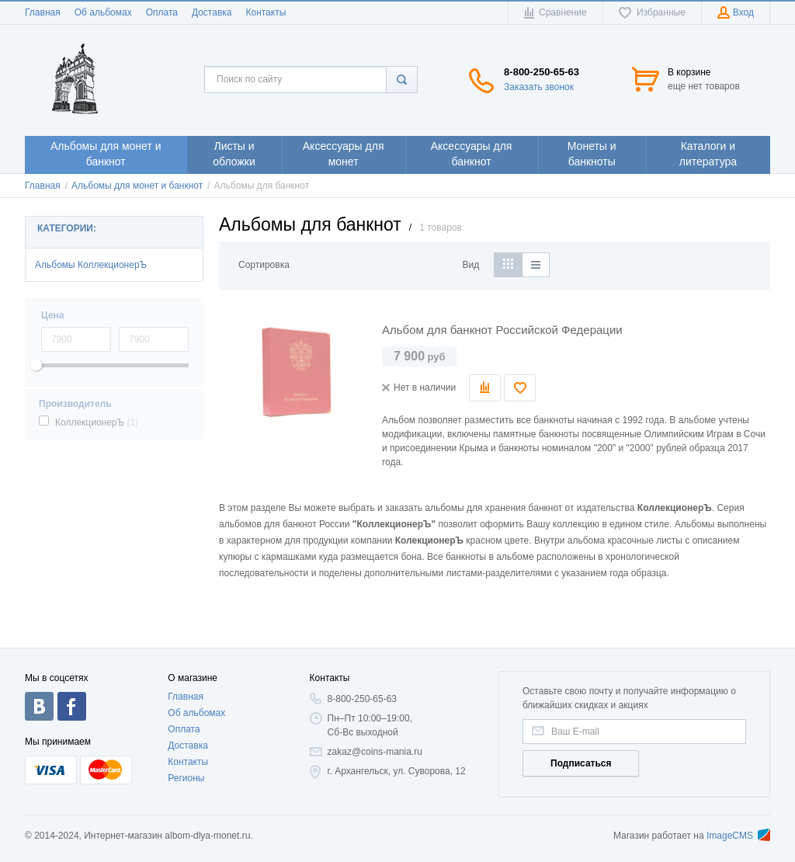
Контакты (265, 12)
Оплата (162, 12)
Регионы (186, 778)
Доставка (212, 12)
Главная (43, 12)
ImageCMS (738, 835)
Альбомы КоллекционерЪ (91, 264)
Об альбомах (103, 12)
